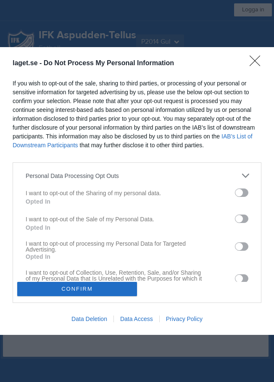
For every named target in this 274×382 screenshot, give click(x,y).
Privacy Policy (184, 319)
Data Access (136, 319)
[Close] (258, 64)
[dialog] (137, 190)
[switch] (241, 192)
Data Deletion (89, 319)
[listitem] (137, 175)
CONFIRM (77, 289)
